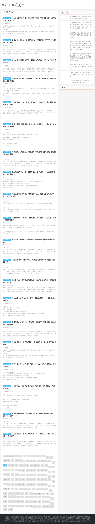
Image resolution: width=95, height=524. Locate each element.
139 (31, 501)
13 (5, 460)
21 (34, 460)
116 (35, 493)
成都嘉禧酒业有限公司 (61, 517)
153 (39, 506)
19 (27, 460)
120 (52, 493)
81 (49, 479)
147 (14, 506)
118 (43, 493)
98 (8, 488)
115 (30, 493)
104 (33, 489)
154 (44, 506)
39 (49, 467)
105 (38, 489)
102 (25, 489)
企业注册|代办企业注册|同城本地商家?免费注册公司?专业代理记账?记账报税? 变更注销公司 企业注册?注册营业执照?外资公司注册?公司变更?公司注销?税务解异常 (81, 57)
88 (23, 484)
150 (27, 506)
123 (14, 496)
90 (31, 484)
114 (26, 493)
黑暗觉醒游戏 (65, 518)
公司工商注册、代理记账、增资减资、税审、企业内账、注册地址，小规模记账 (81, 66)
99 (12, 489)
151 (31, 506)
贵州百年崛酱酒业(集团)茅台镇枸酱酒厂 (71, 519)
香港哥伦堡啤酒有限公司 (56, 518)
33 (27, 465)
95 (49, 485)
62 (31, 474)
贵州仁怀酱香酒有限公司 (75, 518)
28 (9, 465)
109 (5, 493)
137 (22, 501)
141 (39, 501)
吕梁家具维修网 (37, 518)
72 (16, 479)
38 (46, 465)
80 (45, 479)
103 (29, 489)
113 (22, 493)
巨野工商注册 (7, 18)
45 (19, 470)
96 (53, 485)
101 (21, 489)
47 (27, 470)
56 (8, 474)
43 (12, 469)
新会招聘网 (28, 517)
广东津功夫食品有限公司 (50, 517)
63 (34, 474)
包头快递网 (30, 518)
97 (5, 488)
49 (34, 470)
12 (51, 457)
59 (19, 474)
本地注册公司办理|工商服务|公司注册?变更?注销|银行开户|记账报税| (81, 17)
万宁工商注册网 (80, 516)
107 (46, 489)
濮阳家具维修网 (45, 518)
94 (45, 484)
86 (16, 484)
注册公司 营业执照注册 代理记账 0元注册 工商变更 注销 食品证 (80, 81)
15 (12, 460)
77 (34, 479)
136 (18, 501)
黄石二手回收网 (69, 520)
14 (8, 460)
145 (5, 506)
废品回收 (44, 516)
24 (45, 460)
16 (16, 460)
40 (53, 467)
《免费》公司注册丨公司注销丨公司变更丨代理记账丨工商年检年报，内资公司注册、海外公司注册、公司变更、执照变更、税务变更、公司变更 (81, 25)
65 (42, 474)
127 (31, 496)
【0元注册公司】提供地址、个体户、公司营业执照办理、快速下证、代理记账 (81, 74)
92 (38, 484)
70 (8, 479)
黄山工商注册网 (71, 516)
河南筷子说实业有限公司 (37, 517)
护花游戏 (49, 516)
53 (49, 471)
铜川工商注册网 (63, 516)
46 (23, 470)
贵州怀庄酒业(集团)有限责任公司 (76, 517)
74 (23, 479)
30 (16, 465)
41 (5, 469)
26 (53, 462)
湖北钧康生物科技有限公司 (26, 520)
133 (5, 501)
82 (53, 481)
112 (18, 493)
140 (35, 501)
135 (14, 501)
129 (39, 496)
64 (38, 474)
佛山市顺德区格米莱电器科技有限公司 (24, 519)
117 (39, 493)
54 (53, 471)
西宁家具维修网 (15, 518)
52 (45, 470)
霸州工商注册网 (9, 517)
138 (27, 501)
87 (19, 484)
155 (48, 506)
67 (49, 476)
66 (45, 474)
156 (52, 506)
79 (42, 479)
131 (48, 496)
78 (38, 479)
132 (52, 498)
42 (8, 469)
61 (27, 474)
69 (5, 479)
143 (48, 501)
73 (19, 479)
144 (52, 503)
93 (42, 484)
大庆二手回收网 (45, 520)
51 (42, 470)
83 (5, 484)
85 (12, 484)
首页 (6, 456)
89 (27, 484)
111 (14, 493)
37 (42, 465)
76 (31, 479)
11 (47, 457)
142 (44, 501)
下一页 (10, 509)
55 (5, 474)
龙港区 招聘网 (82, 520)
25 (49, 460)
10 (44, 456)
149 (22, 506)
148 (18, 506)
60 (23, 474)
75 (27, 479)
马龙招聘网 (16, 517)
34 (31, 465)
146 (9, 506)
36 (38, 465)
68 (53, 476)
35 (35, 465)
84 (8, 484)
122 (9, 496)
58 (16, 474)
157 (5, 509)
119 (47, 493)
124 (18, 496)
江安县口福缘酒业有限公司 (41, 519)
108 (50, 490)
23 (42, 460)
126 (27, 496)
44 (16, 469)
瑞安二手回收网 (37, 520)
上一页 (11, 456)
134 (9, 501)
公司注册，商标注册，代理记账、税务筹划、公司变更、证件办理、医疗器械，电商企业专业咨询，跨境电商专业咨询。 (81, 34)
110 (9, 493)
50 (38, 470)
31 (20, 465)
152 (35, 506)
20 (31, 460)
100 (16, 489)
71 (12, 479)
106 (42, 489)
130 (44, 496)
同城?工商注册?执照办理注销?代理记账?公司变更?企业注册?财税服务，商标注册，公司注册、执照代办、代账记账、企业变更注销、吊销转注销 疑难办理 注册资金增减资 (81, 45)
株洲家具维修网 (23, 518)
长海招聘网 (76, 520)
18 (23, 460)
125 (22, 496)
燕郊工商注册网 (11, 519)
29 (12, 465)
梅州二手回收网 (61, 520)
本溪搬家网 (22, 517)
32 (24, 465)
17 (19, 460)
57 (12, 474)
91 (34, 484)
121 (5, 496)
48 (31, 470)
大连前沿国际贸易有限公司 (54, 519)
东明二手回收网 (53, 520)
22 (38, 460)
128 (35, 496)
